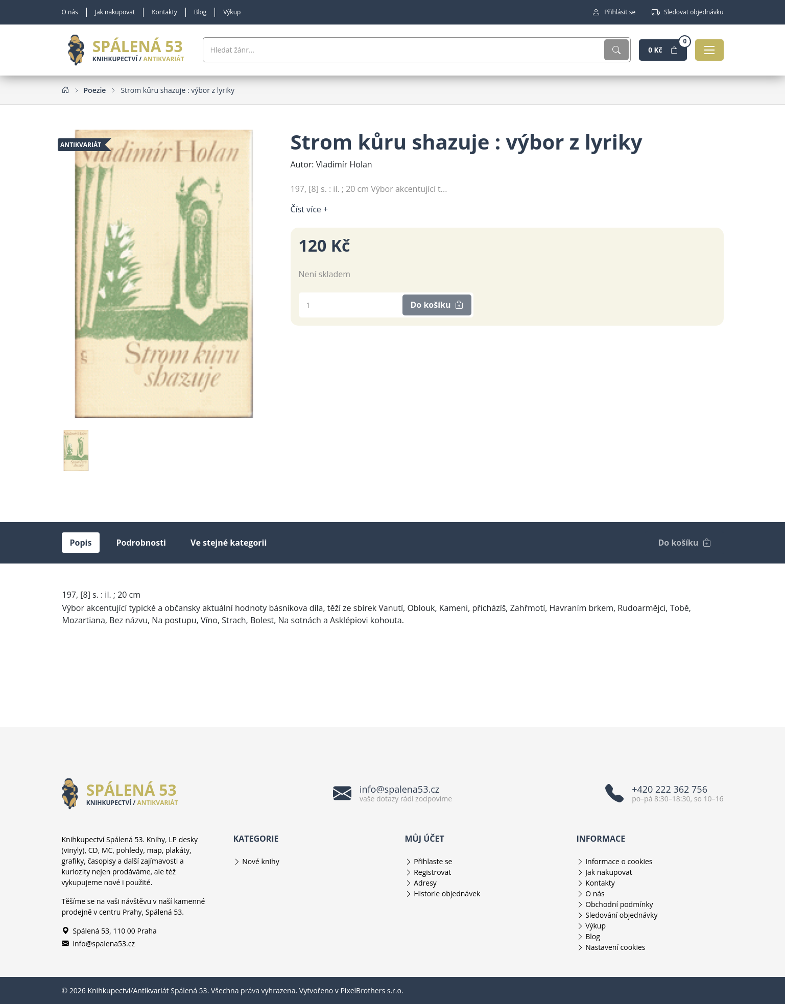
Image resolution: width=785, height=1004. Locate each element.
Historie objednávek (447, 893)
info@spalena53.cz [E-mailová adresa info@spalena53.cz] (98, 943)
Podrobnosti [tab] (141, 542)
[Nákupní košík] (655, 49)
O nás (70, 12)
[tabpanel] (393, 619)
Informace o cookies (618, 861)
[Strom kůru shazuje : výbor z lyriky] (177, 90)
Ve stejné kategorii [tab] (229, 542)
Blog (200, 12)
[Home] (65, 89)
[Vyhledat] (603, 49)
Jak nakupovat (115, 12)
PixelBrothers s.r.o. (371, 990)
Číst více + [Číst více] (309, 209)
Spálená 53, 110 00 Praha (109, 931)
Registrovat (432, 872)
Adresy (425, 883)
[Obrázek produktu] (164, 273)
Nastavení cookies (615, 947)
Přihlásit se (613, 12)
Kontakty (164, 12)
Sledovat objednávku (687, 12)
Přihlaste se (433, 861)
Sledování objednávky (621, 915)
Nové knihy (260, 861)
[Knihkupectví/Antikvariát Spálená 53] (126, 50)
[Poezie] (95, 90)
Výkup (232, 12)
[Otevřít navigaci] (708, 49)
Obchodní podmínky (619, 904)
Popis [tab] (81, 542)
